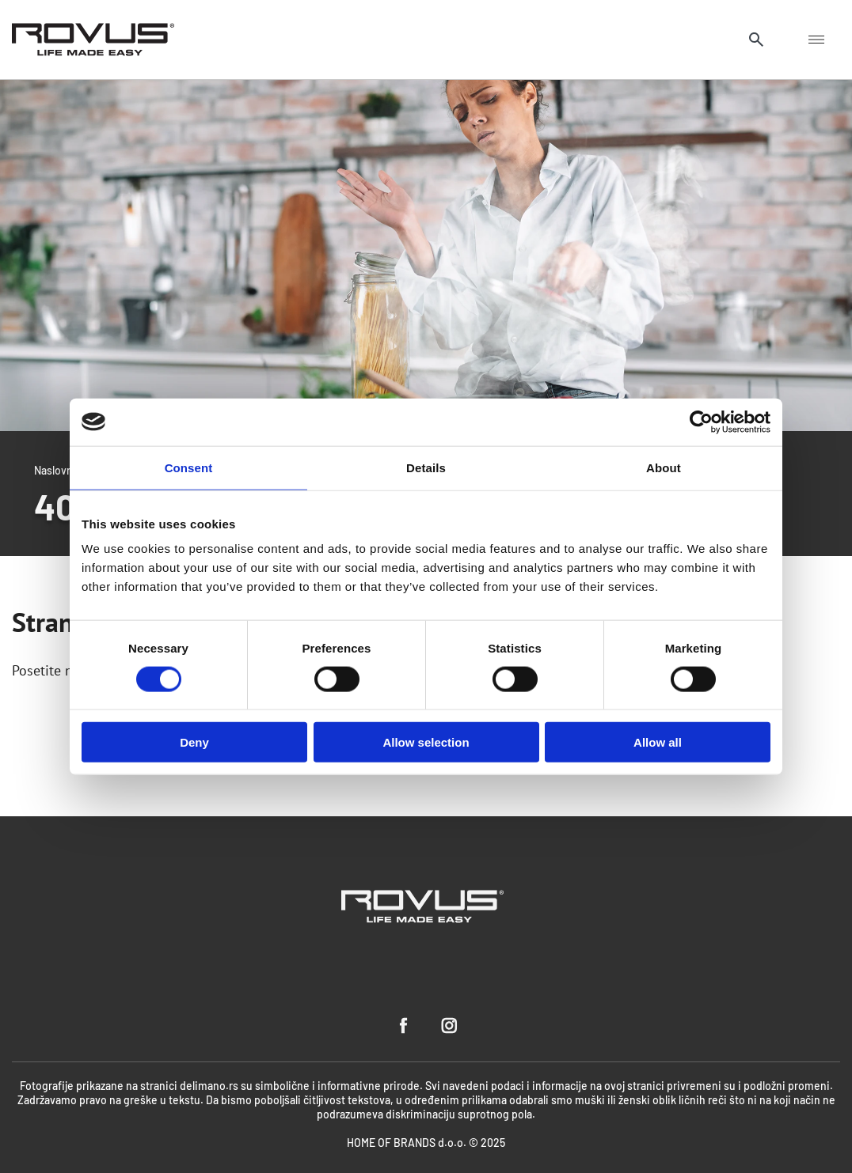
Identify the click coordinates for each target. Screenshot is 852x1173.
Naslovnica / (64, 470)
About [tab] (663, 467)
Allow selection (425, 742)
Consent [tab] (189, 467)
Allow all (657, 742)
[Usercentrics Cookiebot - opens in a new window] (701, 421)
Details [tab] (426, 467)
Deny (194, 742)
